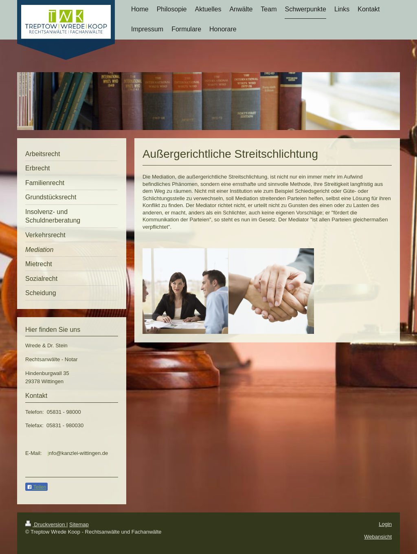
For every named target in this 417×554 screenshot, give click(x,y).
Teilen (36, 487)
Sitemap (79, 524)
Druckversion (45, 524)
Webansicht (378, 537)
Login (385, 524)
